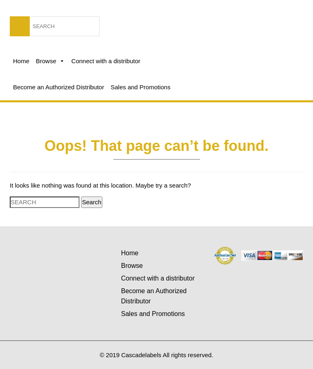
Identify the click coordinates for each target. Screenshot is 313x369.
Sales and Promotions (140, 87)
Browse (50, 61)
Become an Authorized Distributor (58, 87)
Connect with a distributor (105, 60)
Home (21, 60)
